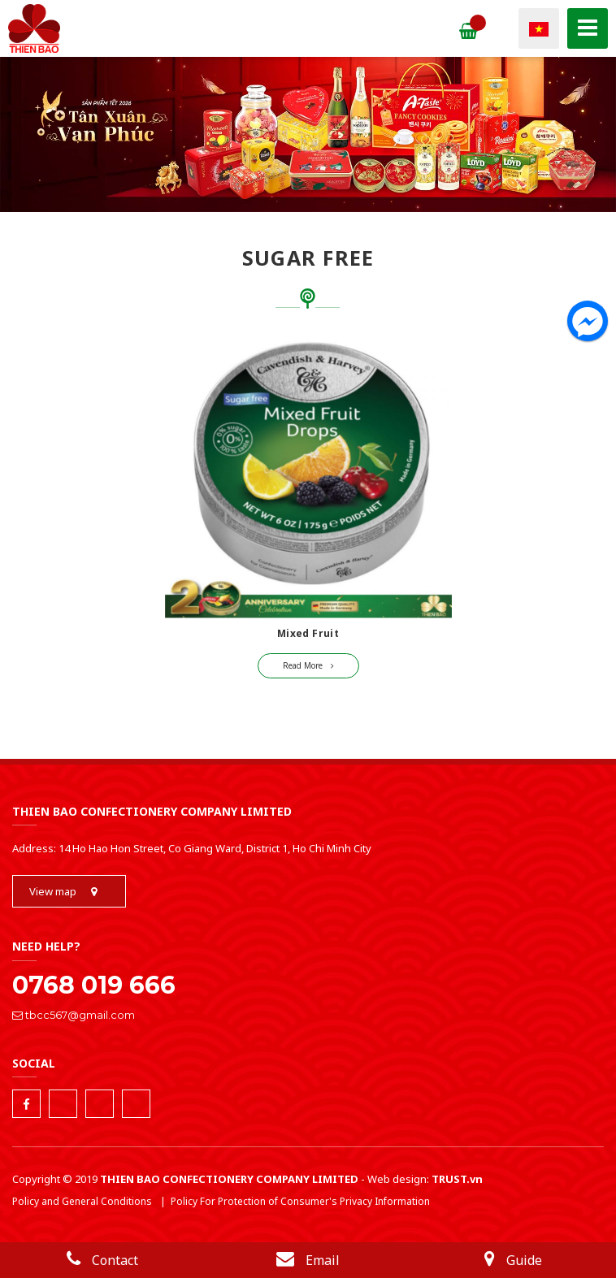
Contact (102, 1260)
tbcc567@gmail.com (73, 1014)
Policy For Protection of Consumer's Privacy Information (300, 1201)
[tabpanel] (308, 138)
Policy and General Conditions (82, 1201)
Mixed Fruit (308, 633)
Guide (513, 1260)
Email (308, 1260)
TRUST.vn (457, 1179)
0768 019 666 (94, 985)
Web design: (398, 1179)
